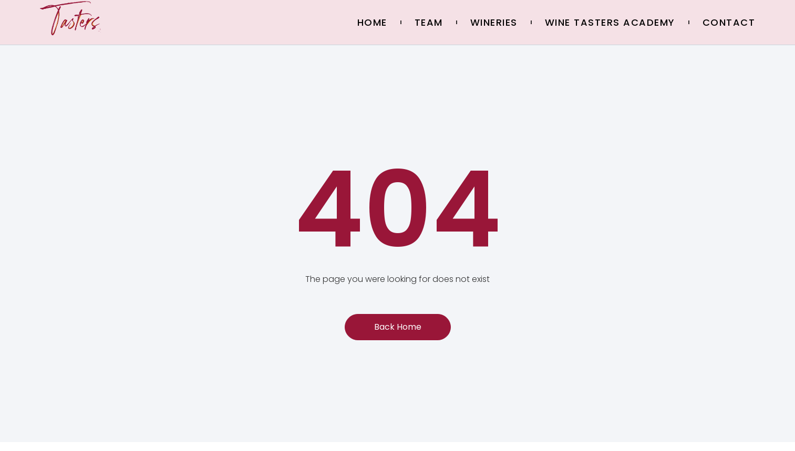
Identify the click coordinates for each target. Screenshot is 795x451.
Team (429, 22)
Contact (729, 22)
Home (372, 22)
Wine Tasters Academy (610, 22)
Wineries (494, 22)
